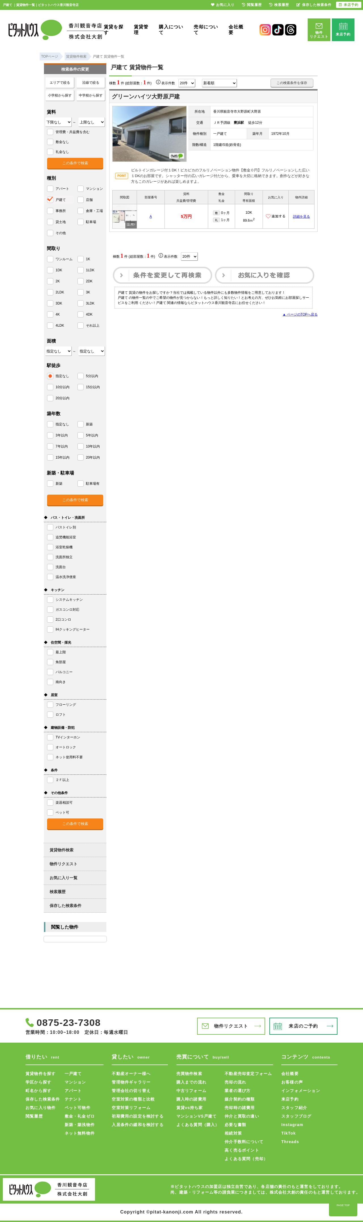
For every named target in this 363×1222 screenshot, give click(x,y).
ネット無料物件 (80, 1133)
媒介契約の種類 (240, 1099)
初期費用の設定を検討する (137, 1116)
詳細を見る (301, 217)
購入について (171, 29)
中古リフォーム (191, 1090)
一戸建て (73, 1073)
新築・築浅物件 (80, 1124)
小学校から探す (60, 95)
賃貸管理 (141, 29)
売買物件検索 (189, 1073)
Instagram (292, 1124)
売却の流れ (235, 1082)
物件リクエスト (63, 864)
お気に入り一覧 (63, 877)
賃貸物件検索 (61, 850)
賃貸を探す (113, 29)
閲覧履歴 (34, 1116)
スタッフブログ (296, 1116)
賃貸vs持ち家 (189, 1107)
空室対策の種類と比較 (133, 1099)
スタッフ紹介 (294, 1107)
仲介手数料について (244, 1141)
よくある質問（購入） (198, 1124)
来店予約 (290, 1099)
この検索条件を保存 (292, 83)
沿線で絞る (90, 83)
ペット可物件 (77, 1107)
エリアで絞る (60, 83)
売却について (206, 29)
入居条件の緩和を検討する (137, 1124)
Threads (290, 1141)
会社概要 (236, 29)
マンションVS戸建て (196, 1116)
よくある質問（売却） (246, 1158)
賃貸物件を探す (41, 1073)
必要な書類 (235, 1124)
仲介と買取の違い (242, 1116)
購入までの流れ (191, 1082)
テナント (73, 1099)
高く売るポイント (242, 1150)
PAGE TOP (343, 1205)
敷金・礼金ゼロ (80, 1116)
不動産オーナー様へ (131, 1073)
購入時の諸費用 (191, 1099)
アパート (73, 1090)
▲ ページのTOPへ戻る (300, 314)
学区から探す (38, 1082)
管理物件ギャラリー (131, 1082)
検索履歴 (58, 891)
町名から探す (38, 1090)
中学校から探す (91, 95)
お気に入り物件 (41, 1107)
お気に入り (223, 5)
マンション (75, 1082)
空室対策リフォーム (131, 1107)
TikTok (288, 1133)
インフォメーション (300, 1090)
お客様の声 (292, 1082)
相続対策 (233, 1133)
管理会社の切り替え (131, 1090)
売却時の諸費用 (240, 1107)
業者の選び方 (237, 1090)
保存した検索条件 (65, 905)
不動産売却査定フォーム (248, 1073)
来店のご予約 (303, 1026)
